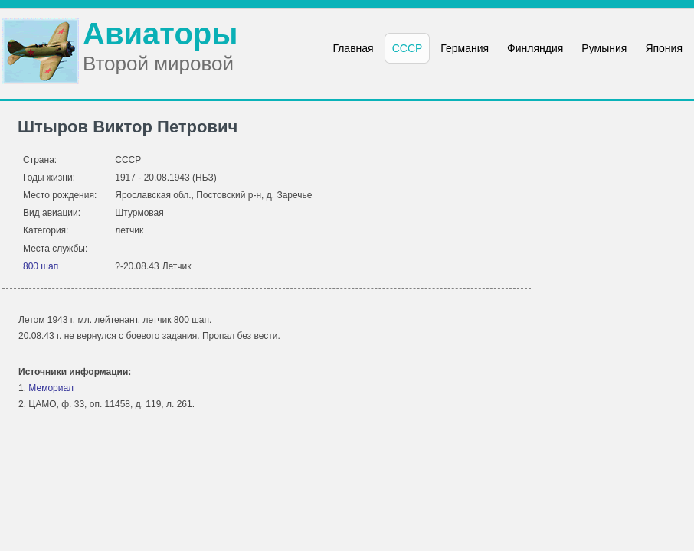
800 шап (40, 266)
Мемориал (51, 388)
